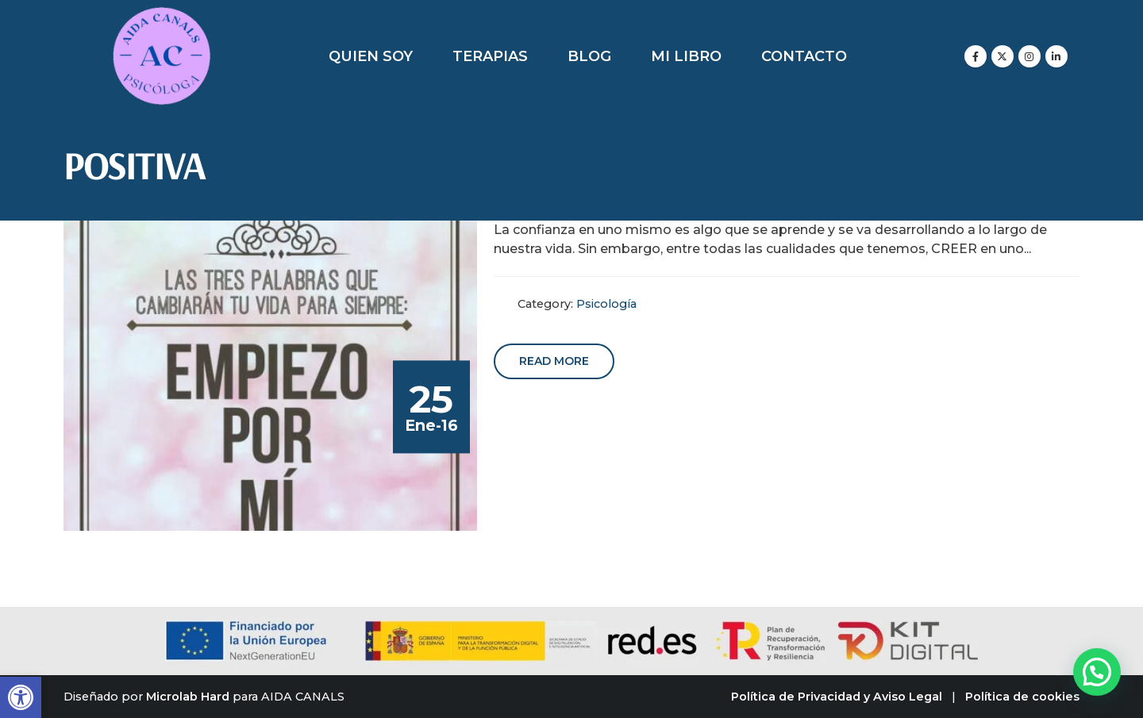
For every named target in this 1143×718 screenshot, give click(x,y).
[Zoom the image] (161, 15)
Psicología (606, 304)
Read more (554, 361)
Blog (589, 56)
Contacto (804, 56)
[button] (20, 697)
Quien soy (371, 56)
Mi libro (686, 56)
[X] (1002, 56)
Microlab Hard (187, 696)
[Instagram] (1029, 56)
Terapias (490, 56)
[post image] (271, 376)
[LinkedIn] (1056, 56)
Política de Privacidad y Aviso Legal (836, 696)
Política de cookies (1022, 696)
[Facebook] (975, 56)
